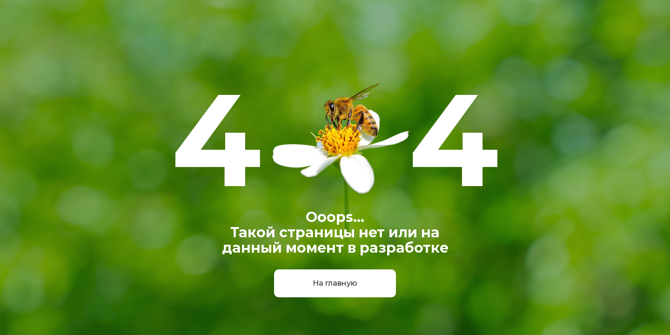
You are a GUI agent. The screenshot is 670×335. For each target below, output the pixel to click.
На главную (335, 283)
